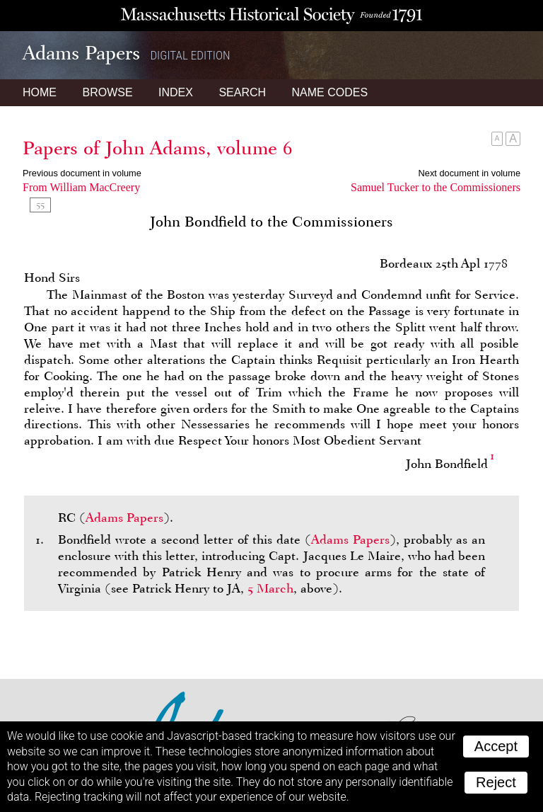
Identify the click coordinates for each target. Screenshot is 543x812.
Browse (107, 92)
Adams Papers (124, 517)
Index (175, 92)
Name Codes (330, 92)
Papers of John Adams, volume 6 (158, 148)
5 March (270, 588)
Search (242, 92)
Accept (496, 746)
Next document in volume (469, 173)
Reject (496, 782)
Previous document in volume (82, 173)
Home (40, 92)
